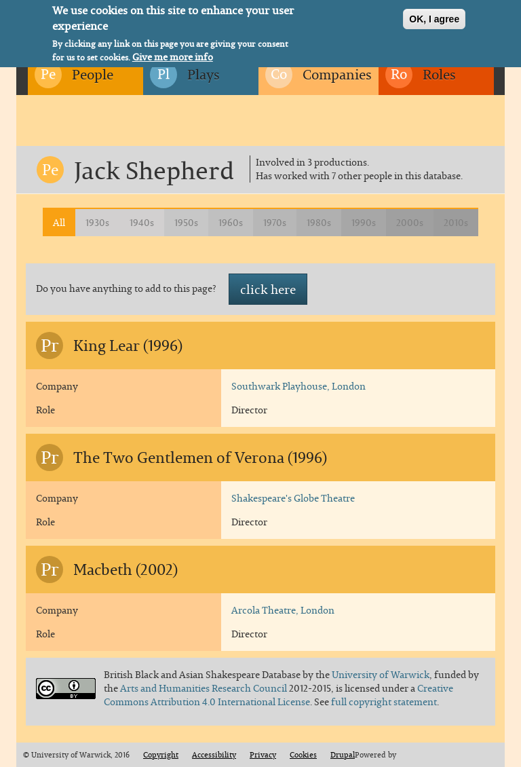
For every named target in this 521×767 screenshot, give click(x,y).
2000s (409, 222)
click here (268, 289)
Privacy (263, 754)
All (59, 222)
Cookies (303, 754)
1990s (363, 222)
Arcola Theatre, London (282, 610)
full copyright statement (384, 701)
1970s (274, 222)
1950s (186, 222)
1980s (319, 222)
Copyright (160, 754)
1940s (142, 222)
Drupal (342, 754)
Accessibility (214, 754)
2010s (456, 222)
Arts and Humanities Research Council (204, 688)
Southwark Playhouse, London (298, 386)
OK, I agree (434, 15)
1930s (97, 222)
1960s (230, 222)
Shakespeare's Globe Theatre (293, 498)
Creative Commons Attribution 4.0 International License (278, 695)
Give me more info (172, 53)
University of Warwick (380, 674)
